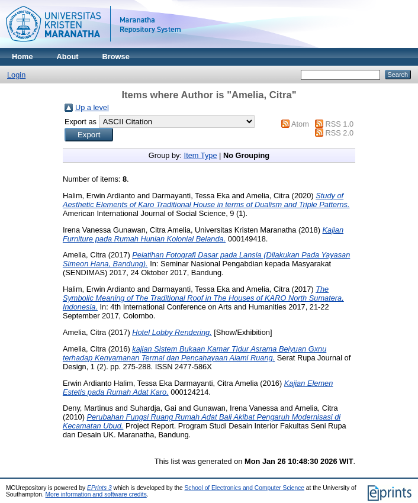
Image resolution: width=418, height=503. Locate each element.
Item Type (200, 155)
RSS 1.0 (339, 124)
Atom (300, 124)
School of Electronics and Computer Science (245, 488)
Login (16, 74)
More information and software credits (96, 494)
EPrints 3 (99, 488)
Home (22, 56)
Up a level (92, 107)
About (68, 56)
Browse (116, 56)
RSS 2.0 (339, 132)
